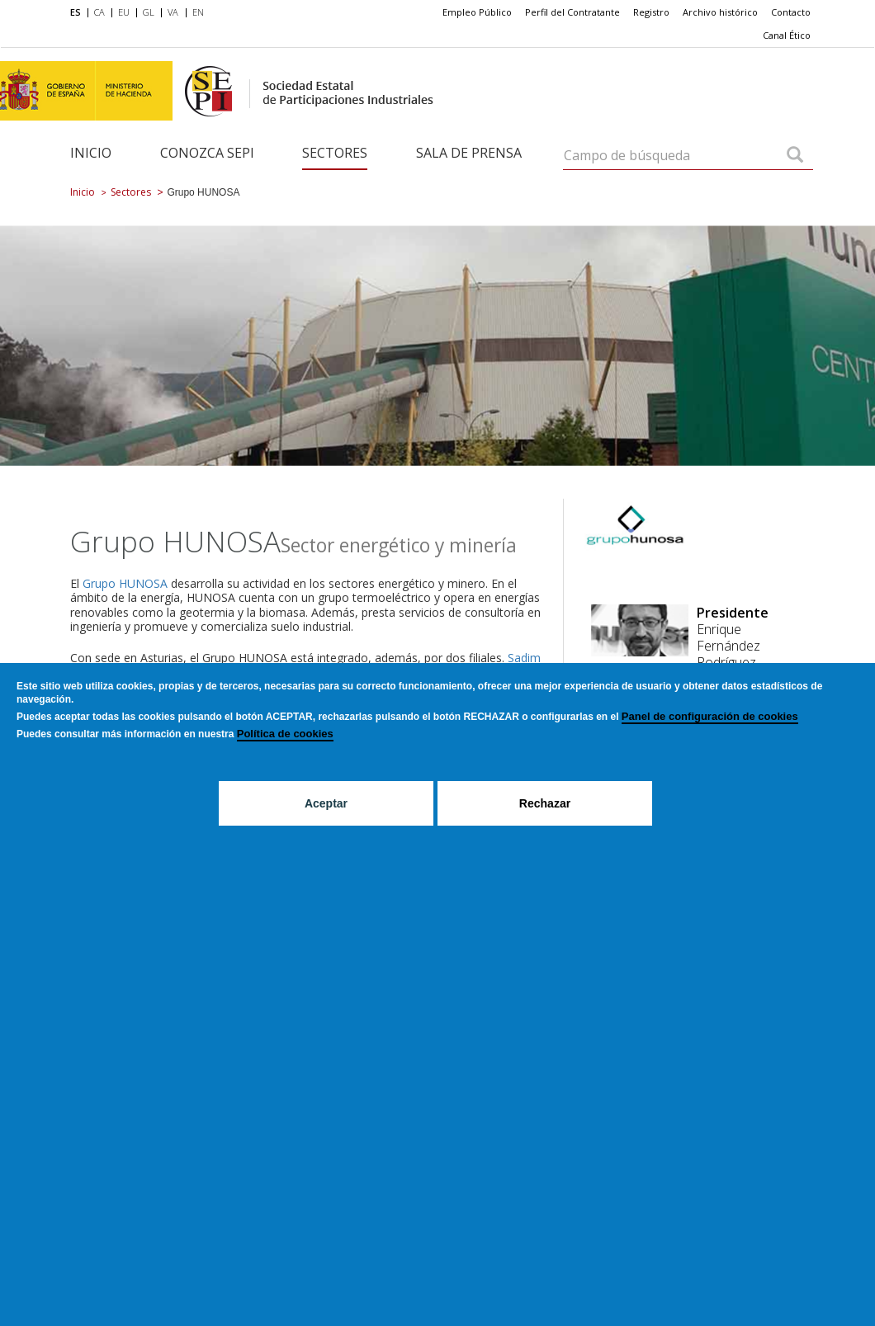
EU (124, 12)
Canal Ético (787, 35)
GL (148, 12)
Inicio (90, 153)
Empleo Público (477, 12)
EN (198, 12)
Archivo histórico (720, 12)
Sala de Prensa (469, 153)
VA (173, 12)
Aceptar (326, 803)
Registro (651, 12)
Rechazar (544, 803)
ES (75, 12)
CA (99, 12)
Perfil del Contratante (572, 12)
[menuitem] (79, 13)
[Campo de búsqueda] (795, 156)
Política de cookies (285, 733)
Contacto (791, 12)
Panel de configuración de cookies (710, 716)
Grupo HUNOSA (127, 583)
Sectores (334, 153)
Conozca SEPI (207, 153)
